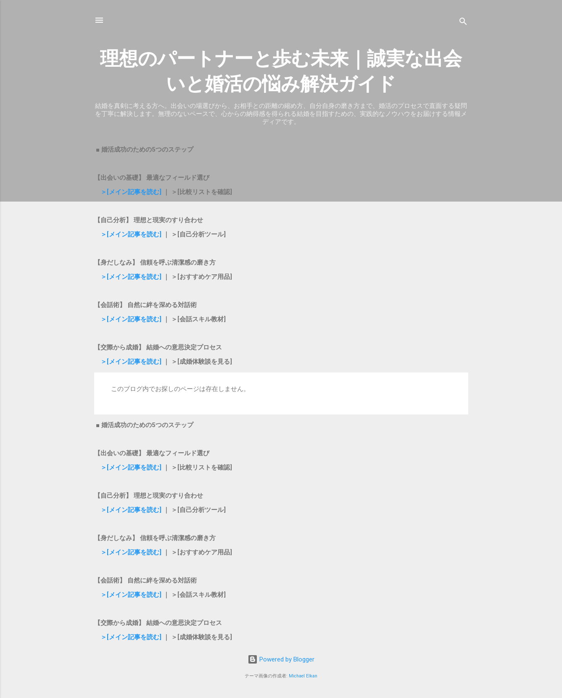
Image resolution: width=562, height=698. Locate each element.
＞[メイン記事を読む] (131, 192)
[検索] (463, 23)
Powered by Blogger (281, 659)
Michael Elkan (303, 676)
